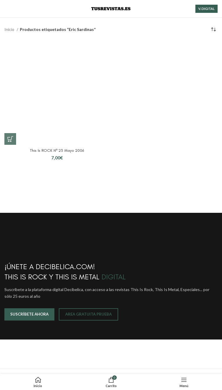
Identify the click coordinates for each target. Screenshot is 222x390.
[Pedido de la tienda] (213, 29)
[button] (10, 139)
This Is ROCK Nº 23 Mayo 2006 (57, 150)
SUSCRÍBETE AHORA (29, 314)
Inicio (9, 29)
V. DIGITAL (206, 9)
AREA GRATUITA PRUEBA (88, 314)
